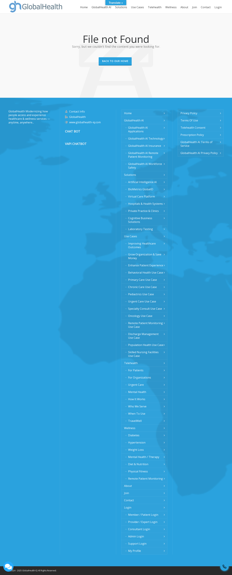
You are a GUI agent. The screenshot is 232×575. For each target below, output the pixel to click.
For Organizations (139, 377)
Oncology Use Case (140, 316)
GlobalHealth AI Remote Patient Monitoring (143, 155)
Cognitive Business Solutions (140, 220)
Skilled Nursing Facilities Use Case (143, 354)
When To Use (136, 413)
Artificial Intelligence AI (142, 182)
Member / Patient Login (143, 515)
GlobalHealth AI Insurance (144, 146)
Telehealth (131, 363)
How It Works (136, 399)
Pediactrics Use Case (141, 294)
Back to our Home (115, 61)
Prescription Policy (192, 135)
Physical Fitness (138, 471)
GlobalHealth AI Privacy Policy (199, 153)
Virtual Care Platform (141, 196)
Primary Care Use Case (142, 280)
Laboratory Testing (140, 229)
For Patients (135, 370)
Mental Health (137, 392)
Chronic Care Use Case (142, 287)
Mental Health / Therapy (143, 457)
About (128, 486)
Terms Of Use (189, 120)
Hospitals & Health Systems (145, 204)
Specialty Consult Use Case (145, 309)
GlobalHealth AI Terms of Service (196, 144)
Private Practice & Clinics (143, 211)
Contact (129, 500)
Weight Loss (136, 450)
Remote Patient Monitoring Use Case (145, 325)
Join (126, 493)
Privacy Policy (188, 113)
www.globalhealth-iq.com (85, 122)
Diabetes (133, 435)
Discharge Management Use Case (143, 336)
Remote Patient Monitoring (145, 478)
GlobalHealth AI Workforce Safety (145, 165)
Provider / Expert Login (142, 522)
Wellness (129, 428)
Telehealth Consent (192, 127)
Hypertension (136, 442)
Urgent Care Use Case (142, 301)
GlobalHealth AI (134, 120)
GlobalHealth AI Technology (145, 138)
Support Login (137, 543)
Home (128, 113)
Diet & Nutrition (138, 464)
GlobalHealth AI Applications (138, 129)
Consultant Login (139, 529)
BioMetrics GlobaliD (140, 189)
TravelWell (135, 421)
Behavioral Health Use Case (145, 272)
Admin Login (136, 536)
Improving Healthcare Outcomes (142, 245)
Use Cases (130, 236)
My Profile (134, 551)
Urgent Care (136, 385)
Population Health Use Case (145, 345)
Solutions (130, 175)
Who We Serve (137, 406)
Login (127, 507)
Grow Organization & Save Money (144, 256)
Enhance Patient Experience (145, 265)
